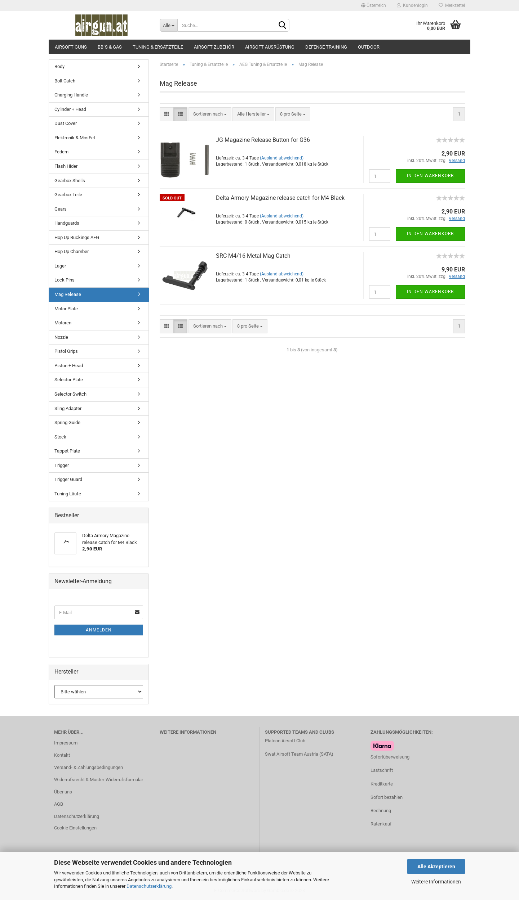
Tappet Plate (67, 451)
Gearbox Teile (68, 194)
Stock (60, 437)
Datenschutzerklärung (149, 886)
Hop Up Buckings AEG (76, 237)
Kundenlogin (412, 5)
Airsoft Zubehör (214, 47)
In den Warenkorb (430, 175)
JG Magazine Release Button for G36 (263, 139)
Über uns (63, 792)
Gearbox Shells (69, 180)
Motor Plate (66, 308)
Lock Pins (64, 280)
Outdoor (369, 47)
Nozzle (61, 337)
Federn (61, 151)
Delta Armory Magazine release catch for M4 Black (280, 197)
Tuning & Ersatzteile (158, 47)
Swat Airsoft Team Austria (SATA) (299, 754)
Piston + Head (68, 365)
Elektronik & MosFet (74, 137)
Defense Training (326, 47)
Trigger (61, 465)
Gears (60, 209)
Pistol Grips (66, 351)
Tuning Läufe (67, 493)
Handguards (66, 223)
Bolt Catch (64, 81)
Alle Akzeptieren (436, 866)
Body (59, 66)
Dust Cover (65, 123)
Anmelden (99, 630)
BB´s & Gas (110, 47)
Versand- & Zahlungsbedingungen (88, 767)
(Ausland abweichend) (281, 158)
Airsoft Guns (71, 47)
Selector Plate (68, 379)
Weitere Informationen (436, 882)
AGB (58, 804)
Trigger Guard (68, 479)
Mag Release (67, 294)
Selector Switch (70, 394)
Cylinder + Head (70, 109)
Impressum (65, 743)
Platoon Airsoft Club (285, 740)
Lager (60, 266)
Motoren (62, 322)
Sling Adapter (67, 408)
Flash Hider (65, 166)
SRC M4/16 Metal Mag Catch (253, 255)
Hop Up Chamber (71, 251)
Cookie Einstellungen (75, 828)
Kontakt (62, 755)
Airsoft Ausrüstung (269, 47)
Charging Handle (71, 95)
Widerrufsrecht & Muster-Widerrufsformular (98, 779)
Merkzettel (452, 5)
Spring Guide (67, 422)
